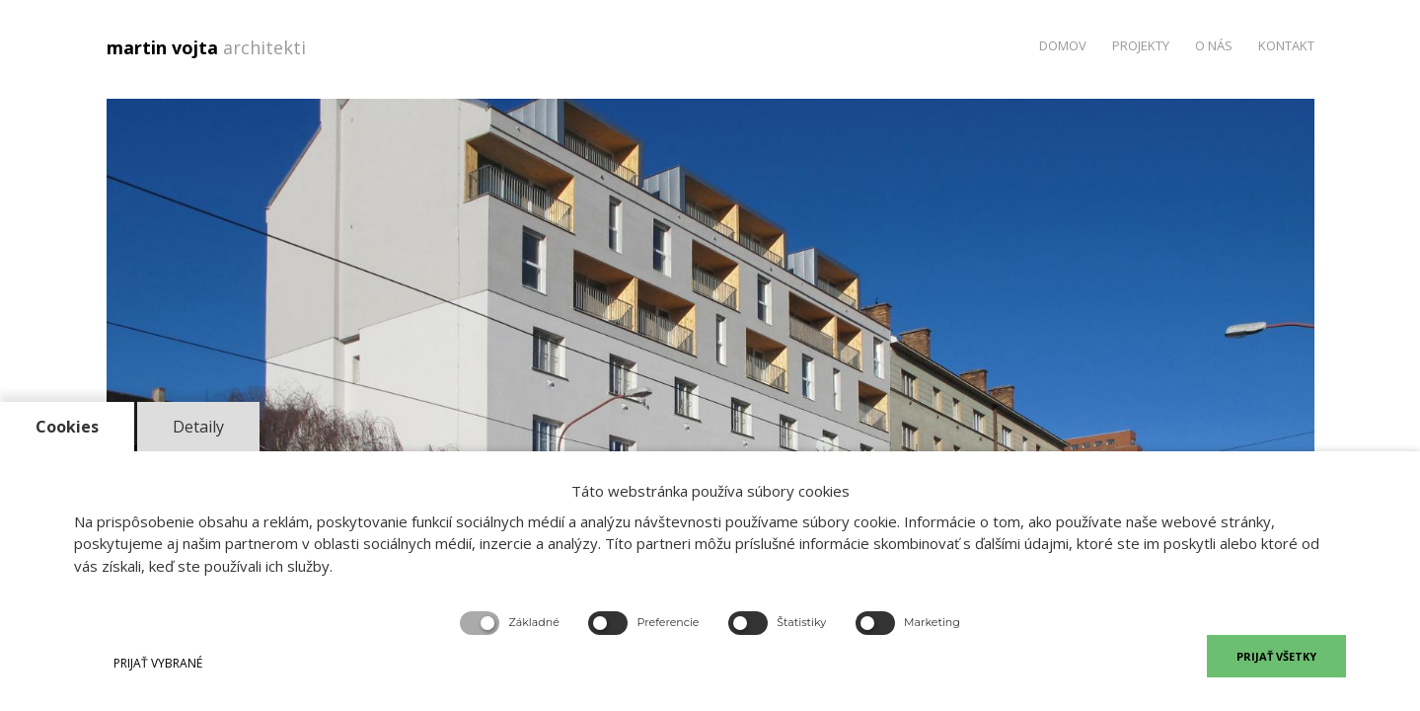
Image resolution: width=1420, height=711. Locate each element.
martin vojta (211, 47)
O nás (1214, 45)
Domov (1062, 45)
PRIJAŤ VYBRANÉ (157, 663)
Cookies (67, 426)
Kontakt (1286, 45)
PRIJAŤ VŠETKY (1276, 656)
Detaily (198, 426)
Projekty (1140, 45)
